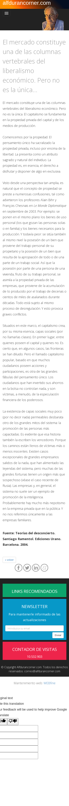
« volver (9, 559)
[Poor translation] (12, 721)
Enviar (58, 635)
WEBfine (49, 683)
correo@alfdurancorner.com (42, 671)
